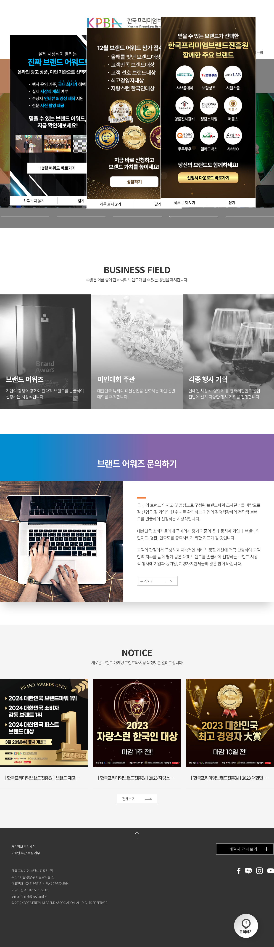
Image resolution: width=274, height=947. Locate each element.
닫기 (81, 200)
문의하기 (246, 926)
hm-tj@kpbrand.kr (34, 896)
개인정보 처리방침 (23, 846)
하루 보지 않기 (33, 200)
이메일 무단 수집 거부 (25, 853)
